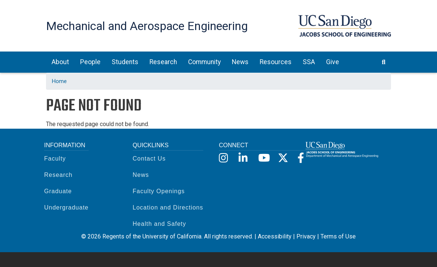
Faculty (55, 158)
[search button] (383, 62)
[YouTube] (262, 158)
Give (332, 62)
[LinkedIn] (243, 158)
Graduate (58, 191)
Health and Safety (159, 224)
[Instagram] (223, 158)
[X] (282, 158)
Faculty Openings (159, 191)
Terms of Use (338, 236)
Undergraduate (66, 207)
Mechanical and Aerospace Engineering (147, 26)
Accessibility (275, 236)
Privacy (306, 236)
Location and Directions (168, 207)
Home (59, 81)
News (141, 175)
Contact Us (149, 158)
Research (58, 175)
